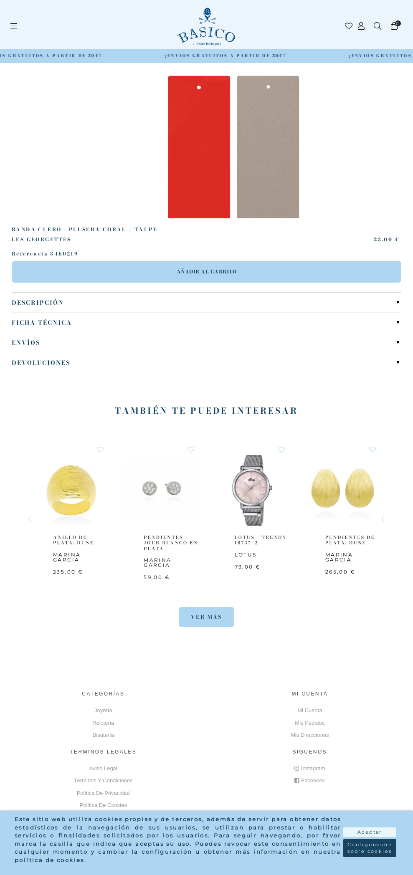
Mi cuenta (309, 710)
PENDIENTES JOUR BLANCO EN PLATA (171, 543)
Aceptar (369, 832)
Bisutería (103, 735)
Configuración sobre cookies (369, 848)
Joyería (103, 710)
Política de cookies (103, 805)
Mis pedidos (309, 723)
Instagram (309, 768)
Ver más (206, 617)
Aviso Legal (103, 768)
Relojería (103, 723)
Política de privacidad (103, 793)
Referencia (30, 254)
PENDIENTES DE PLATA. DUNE (350, 540)
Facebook (309, 780)
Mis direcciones (310, 735)
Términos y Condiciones (103, 780)
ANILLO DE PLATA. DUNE (73, 540)
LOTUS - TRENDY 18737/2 (261, 540)
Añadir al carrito (207, 272)
